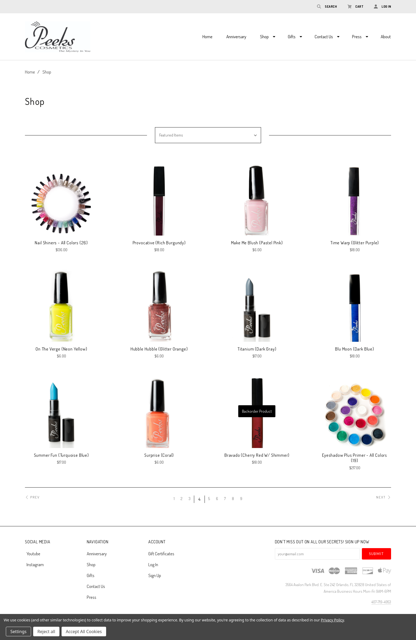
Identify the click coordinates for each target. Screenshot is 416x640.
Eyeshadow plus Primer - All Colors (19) (354, 457)
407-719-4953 (381, 601)
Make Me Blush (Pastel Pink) (257, 242)
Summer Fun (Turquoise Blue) (61, 455)
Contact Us (324, 36)
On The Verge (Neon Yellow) (61, 349)
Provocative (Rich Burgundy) (159, 242)
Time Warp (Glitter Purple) (354, 242)
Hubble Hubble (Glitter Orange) (159, 349)
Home (207, 36)
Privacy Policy (332, 619)
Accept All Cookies (84, 631)
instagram (34, 564)
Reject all (46, 631)
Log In (153, 564)
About (386, 36)
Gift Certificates (161, 553)
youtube (32, 553)
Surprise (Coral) (159, 455)
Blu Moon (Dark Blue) (354, 349)
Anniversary (236, 36)
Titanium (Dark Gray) (256, 349)
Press (357, 36)
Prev (32, 497)
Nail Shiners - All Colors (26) (61, 242)
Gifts (292, 36)
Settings (18, 631)
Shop (264, 36)
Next (383, 497)
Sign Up (154, 575)
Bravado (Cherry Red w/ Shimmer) (256, 455)
